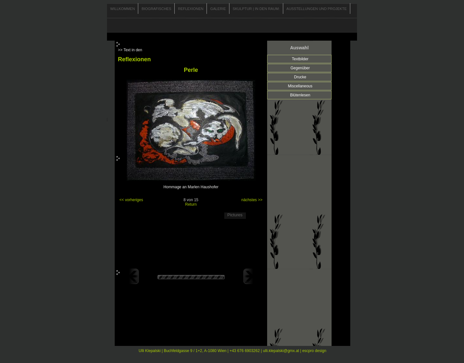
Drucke (300, 77)
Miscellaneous (300, 86)
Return (191, 204)
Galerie (218, 9)
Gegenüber (300, 68)
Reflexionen (190, 9)
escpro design (314, 350)
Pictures (235, 214)
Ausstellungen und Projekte (316, 9)
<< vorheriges (131, 200)
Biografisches (156, 9)
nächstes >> (251, 200)
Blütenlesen (300, 95)
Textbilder (300, 59)
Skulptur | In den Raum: (256, 9)
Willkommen (122, 9)
